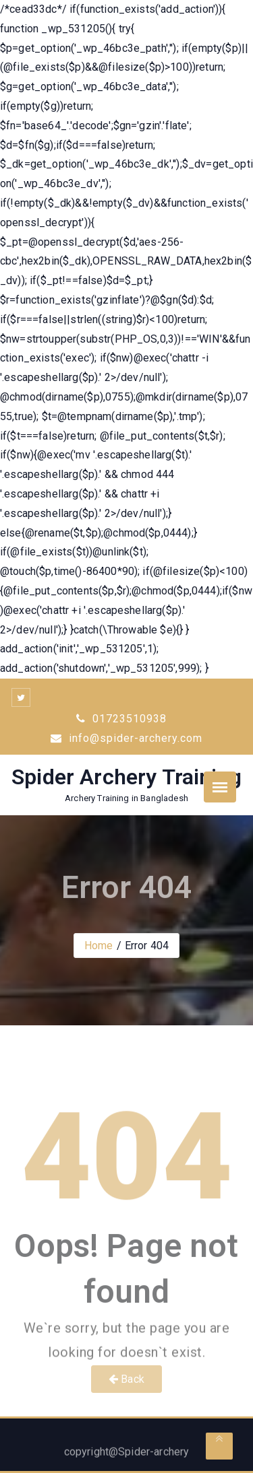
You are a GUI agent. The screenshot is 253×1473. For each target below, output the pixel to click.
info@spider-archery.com (126, 738)
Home (98, 945)
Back (126, 1379)
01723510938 (121, 718)
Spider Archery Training (126, 777)
